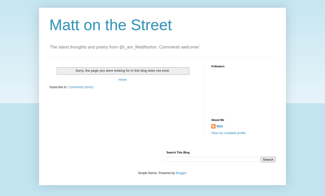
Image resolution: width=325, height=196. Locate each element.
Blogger (181, 173)
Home (123, 79)
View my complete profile (228, 133)
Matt (219, 126)
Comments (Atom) (80, 87)
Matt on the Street (110, 25)
